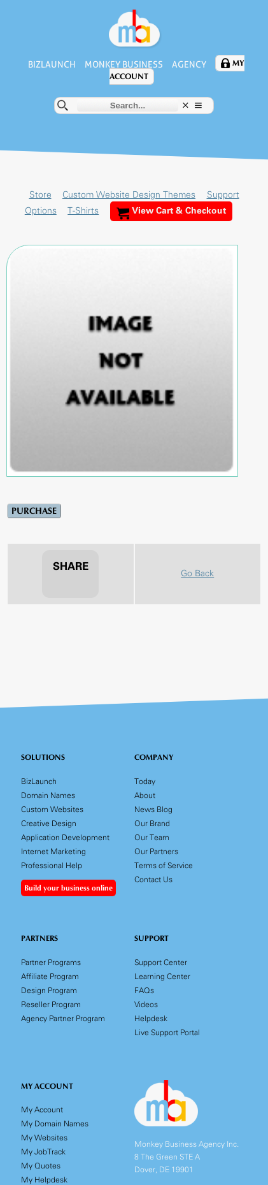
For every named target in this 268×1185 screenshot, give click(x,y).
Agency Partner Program (63, 1017)
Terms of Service (163, 865)
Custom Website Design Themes (128, 194)
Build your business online (68, 887)
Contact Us (153, 879)
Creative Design (48, 823)
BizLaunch (49, 64)
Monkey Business (124, 64)
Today (144, 781)
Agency (191, 64)
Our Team (151, 837)
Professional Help (51, 865)
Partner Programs (51, 961)
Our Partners (156, 851)
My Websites (44, 1137)
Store (40, 194)
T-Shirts (81, 210)
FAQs (144, 989)
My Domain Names (54, 1123)
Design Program (49, 989)
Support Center (160, 961)
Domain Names (48, 795)
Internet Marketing (53, 851)
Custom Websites (52, 809)
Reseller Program (51, 1003)
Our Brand (152, 823)
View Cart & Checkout (171, 212)
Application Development (65, 837)
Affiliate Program (50, 975)
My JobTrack (43, 1151)
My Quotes (40, 1165)
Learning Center (162, 975)
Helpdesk (150, 1017)
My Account (42, 1109)
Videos (146, 1003)
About (144, 795)
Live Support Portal (167, 1031)
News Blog (153, 809)
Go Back (197, 573)
